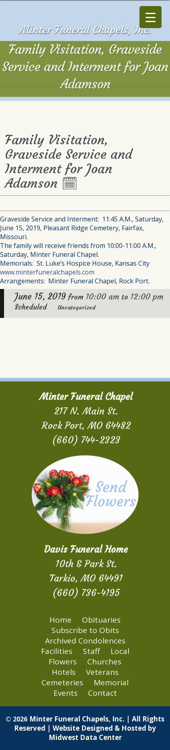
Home (60, 620)
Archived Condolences (85, 640)
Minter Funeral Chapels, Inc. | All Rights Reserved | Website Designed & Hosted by (89, 723)
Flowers (63, 661)
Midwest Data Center (85, 737)
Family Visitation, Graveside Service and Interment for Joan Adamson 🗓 (68, 161)
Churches (104, 661)
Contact (102, 693)
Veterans (102, 672)
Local (120, 651)
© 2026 (16, 719)
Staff (91, 651)
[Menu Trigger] (150, 17)
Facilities (56, 651)
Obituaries (101, 620)
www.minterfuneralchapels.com (47, 272)
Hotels (64, 672)
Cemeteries (62, 682)
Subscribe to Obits (85, 630)
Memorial (111, 682)
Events (65, 693)
